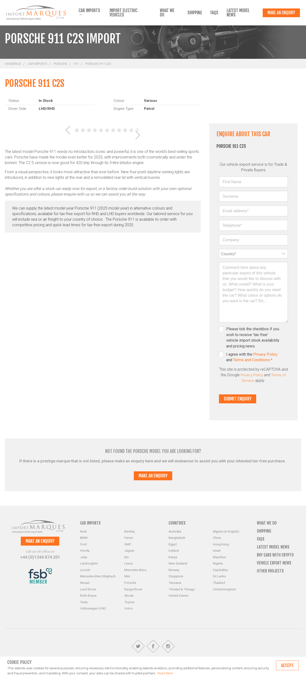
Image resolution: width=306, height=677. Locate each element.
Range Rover (133, 589)
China (217, 538)
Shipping (194, 13)
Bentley (129, 531)
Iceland (174, 550)
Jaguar (129, 550)
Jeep (83, 557)
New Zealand (178, 563)
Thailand (219, 583)
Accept (287, 665)
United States (178, 595)
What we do (167, 12)
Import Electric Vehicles (123, 12)
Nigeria (218, 563)
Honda (85, 550)
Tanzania (175, 583)
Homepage (13, 64)
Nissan (85, 583)
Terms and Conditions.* (252, 360)
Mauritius (219, 557)
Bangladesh (177, 538)
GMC (127, 544)
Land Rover (88, 589)
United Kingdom (224, 589)
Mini (127, 576)
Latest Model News (238, 12)
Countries (177, 523)
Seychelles (220, 570)
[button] (64, 130)
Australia (175, 531)
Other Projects (270, 570)
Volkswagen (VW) (93, 608)
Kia (126, 557)
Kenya (173, 557)
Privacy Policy (265, 354)
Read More (165, 673)
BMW (84, 538)
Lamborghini (89, 563)
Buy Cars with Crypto (275, 554)
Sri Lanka (219, 576)
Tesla (84, 602)
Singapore (176, 576)
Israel (216, 550)
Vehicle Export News (274, 562)
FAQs (214, 13)
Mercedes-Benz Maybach (98, 576)
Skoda (129, 595)
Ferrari (128, 538)
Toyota (129, 602)
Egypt (173, 544)
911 (76, 64)
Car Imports (89, 12)
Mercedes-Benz (135, 570)
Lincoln (85, 570)
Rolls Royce (88, 595)
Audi (83, 531)
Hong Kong (221, 544)
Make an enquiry (281, 12)
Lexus (128, 563)
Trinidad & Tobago (182, 589)
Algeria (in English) (226, 531)
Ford (83, 544)
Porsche (60, 64)
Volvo (128, 608)
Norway (174, 570)
